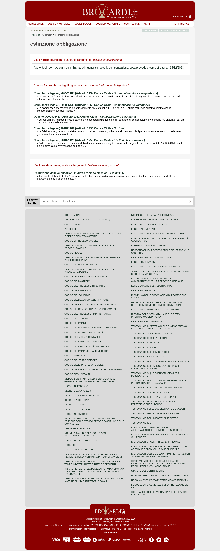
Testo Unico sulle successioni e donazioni (158, 409)
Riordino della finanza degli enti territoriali (160, 475)
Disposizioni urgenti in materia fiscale (155, 442)
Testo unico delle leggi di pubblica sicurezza (160, 361)
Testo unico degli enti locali (149, 338)
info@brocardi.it (91, 529)
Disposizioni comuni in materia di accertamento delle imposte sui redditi (156, 428)
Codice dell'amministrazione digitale (87, 351)
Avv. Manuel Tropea (120, 521)
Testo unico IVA (141, 422)
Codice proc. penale (108, 24)
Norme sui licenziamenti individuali (153, 215)
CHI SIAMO (150, 30)
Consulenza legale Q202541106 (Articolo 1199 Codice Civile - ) (96, 93)
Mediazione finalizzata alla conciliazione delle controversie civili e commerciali (157, 303)
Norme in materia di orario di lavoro (154, 219)
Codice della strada (77, 281)
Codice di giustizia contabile (82, 337)
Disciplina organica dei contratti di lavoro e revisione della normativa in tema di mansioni (93, 455)
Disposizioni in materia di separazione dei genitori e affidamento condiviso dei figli (91, 380)
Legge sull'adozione (77, 428)
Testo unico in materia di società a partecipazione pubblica (153, 402)
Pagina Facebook (151, 538)
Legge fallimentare (143, 229)
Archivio (148, 529)
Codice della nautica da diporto (84, 341)
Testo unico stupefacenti (147, 356)
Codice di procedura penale (82, 264)
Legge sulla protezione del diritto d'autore (159, 233)
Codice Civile (36, 24)
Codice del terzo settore (80, 360)
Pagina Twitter (158, 538)
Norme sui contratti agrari (148, 245)
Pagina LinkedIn (166, 538)
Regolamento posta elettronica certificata (159, 480)
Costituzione (131, 24)
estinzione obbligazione (67, 35)
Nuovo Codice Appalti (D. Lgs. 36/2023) (87, 219)
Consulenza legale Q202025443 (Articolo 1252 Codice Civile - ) (92, 105)
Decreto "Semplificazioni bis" (82, 395)
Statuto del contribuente (147, 471)
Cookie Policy (126, 529)
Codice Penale (83, 24)
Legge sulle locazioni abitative (151, 257)
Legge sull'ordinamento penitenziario (155, 309)
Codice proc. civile (59, 24)
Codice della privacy (77, 290)
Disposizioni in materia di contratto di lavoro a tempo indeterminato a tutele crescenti (94, 462)
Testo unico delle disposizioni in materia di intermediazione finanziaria (158, 381)
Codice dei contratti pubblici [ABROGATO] (90, 309)
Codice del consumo (77, 295)
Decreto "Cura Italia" (77, 409)
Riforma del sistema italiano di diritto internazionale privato (155, 315)
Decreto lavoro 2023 (77, 390)
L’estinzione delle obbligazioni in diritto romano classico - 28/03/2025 (79, 173)
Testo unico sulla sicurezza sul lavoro (156, 387)
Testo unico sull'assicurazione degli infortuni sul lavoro (155, 367)
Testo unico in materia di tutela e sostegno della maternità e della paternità (159, 327)
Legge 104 (70, 445)
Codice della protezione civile (84, 365)
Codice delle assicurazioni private (86, 299)
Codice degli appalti (77, 374)
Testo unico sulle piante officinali (153, 397)
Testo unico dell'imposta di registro (154, 418)
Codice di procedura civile (81, 241)
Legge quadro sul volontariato (151, 286)
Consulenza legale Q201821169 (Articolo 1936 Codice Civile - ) (79, 128)
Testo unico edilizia (143, 347)
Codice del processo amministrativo (87, 313)
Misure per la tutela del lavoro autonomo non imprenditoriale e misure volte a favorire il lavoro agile (94, 471)
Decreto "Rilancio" (76, 404)
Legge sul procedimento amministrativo (156, 266)
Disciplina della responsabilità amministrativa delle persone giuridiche (157, 279)
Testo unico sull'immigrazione (150, 352)
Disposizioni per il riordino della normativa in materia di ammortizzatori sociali (93, 479)
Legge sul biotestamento (80, 440)
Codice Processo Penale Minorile (85, 276)
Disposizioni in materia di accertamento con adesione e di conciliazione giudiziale (159, 447)
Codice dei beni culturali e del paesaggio (90, 304)
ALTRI (147, 24)
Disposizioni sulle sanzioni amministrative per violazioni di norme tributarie (160, 455)
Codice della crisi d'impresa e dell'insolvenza (93, 369)
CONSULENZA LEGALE (174, 30)
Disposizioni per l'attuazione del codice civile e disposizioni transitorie (93, 235)
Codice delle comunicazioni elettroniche (90, 327)
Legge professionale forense (150, 224)
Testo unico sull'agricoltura (150, 392)
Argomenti (47, 35)
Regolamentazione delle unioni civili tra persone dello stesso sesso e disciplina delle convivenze (94, 421)
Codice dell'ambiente (77, 323)
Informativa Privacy (109, 529)
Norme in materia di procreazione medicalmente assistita (85, 434)
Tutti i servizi (181, 24)
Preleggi (70, 229)
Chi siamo (138, 529)
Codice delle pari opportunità (83, 332)
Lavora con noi (110, 533)
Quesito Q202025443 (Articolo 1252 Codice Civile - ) (85, 116)
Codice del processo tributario (84, 286)
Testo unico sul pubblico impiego (152, 333)
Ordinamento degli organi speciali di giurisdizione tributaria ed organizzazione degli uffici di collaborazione (158, 463)
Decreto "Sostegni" (76, 400)
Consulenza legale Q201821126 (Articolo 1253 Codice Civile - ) (89, 140)
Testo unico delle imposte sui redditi (155, 413)
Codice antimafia (75, 355)
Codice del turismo (76, 318)
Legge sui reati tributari (147, 321)
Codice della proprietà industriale (87, 346)
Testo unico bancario (145, 342)
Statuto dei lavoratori (79, 449)
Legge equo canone (143, 262)
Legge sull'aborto (76, 386)
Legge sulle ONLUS (143, 290)
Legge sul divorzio (76, 414)
